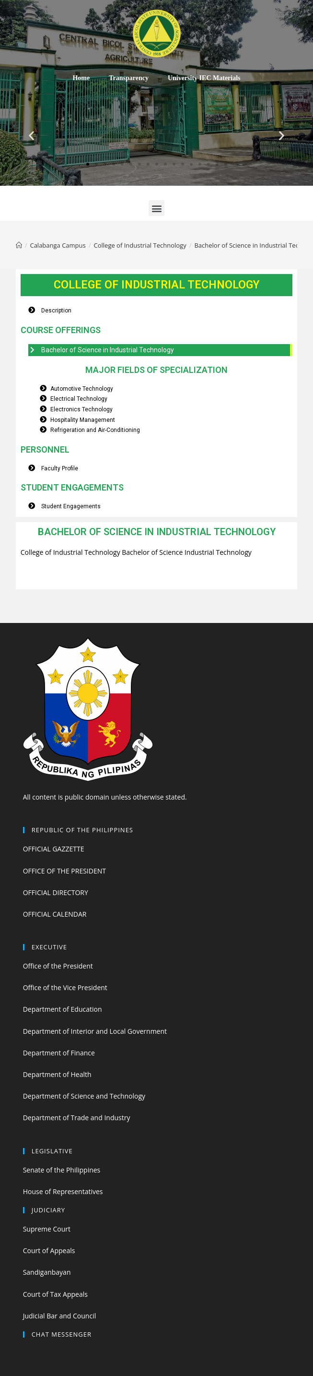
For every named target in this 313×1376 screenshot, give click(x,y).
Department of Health (57, 1074)
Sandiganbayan (47, 1272)
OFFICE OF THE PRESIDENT (64, 870)
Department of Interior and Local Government (95, 1031)
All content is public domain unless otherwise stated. (105, 797)
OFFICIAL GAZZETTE (53, 848)
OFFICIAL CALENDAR (55, 914)
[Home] (19, 245)
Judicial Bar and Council (59, 1315)
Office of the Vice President (65, 987)
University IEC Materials (204, 78)
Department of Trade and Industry (76, 1117)
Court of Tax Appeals (55, 1294)
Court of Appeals (49, 1250)
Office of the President (58, 965)
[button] (87, 164)
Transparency (129, 78)
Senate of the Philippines (62, 1169)
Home (81, 78)
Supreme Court (46, 1228)
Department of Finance (59, 1052)
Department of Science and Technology (84, 1096)
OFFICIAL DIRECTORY (55, 892)
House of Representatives (63, 1191)
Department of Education (62, 1009)
